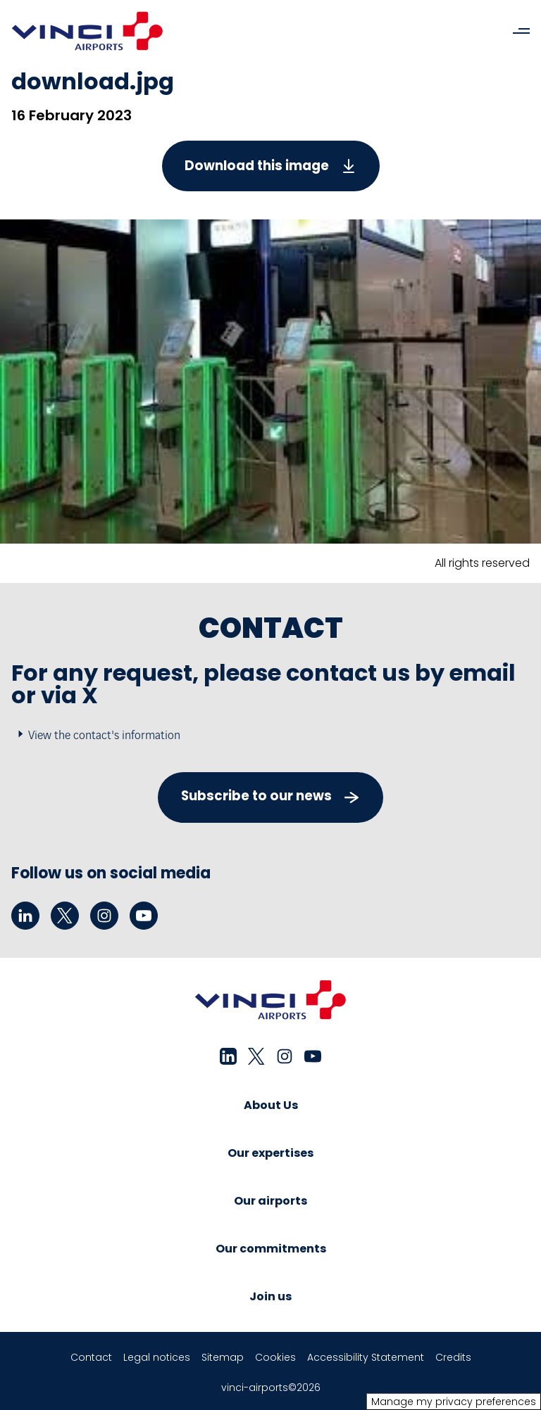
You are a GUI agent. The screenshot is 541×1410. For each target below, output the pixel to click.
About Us (271, 1105)
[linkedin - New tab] (25, 916)
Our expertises (270, 1153)
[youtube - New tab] (144, 916)
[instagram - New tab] (104, 916)
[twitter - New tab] (65, 916)
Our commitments (271, 1249)
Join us (270, 1296)
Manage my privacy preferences (453, 1402)
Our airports (270, 1201)
